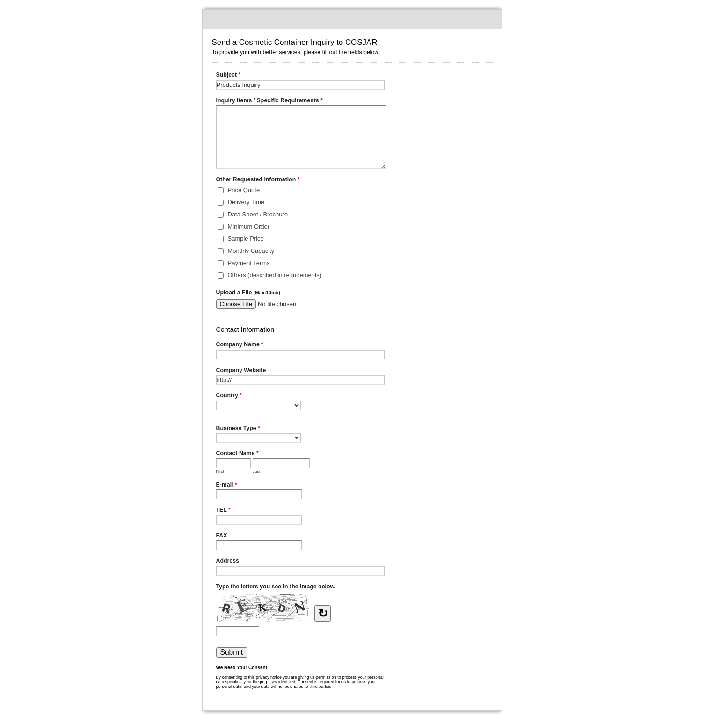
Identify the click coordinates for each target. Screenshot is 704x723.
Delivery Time (246, 202)
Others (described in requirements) (275, 275)
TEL (223, 511)
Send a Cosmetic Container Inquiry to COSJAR (352, 19)
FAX (221, 535)
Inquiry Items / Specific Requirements (269, 101)
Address (227, 561)
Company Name (240, 345)
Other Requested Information (258, 180)
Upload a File (248, 292)
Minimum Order (249, 226)
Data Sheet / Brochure (258, 214)
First (220, 471)
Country (229, 396)
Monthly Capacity (251, 250)
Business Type (238, 429)
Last (257, 471)
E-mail (226, 485)
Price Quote (244, 189)
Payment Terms (249, 262)
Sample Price (246, 238)
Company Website (241, 370)
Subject (228, 76)
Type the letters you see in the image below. (276, 586)
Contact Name (237, 454)
